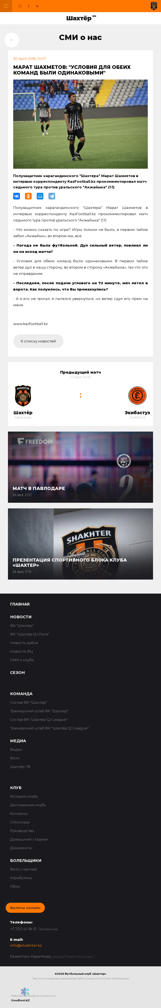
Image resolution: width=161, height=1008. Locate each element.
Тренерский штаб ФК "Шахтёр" (39, 711)
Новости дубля (24, 643)
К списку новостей (38, 341)
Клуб (16, 788)
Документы (21, 848)
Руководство (22, 831)
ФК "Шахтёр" (22, 626)
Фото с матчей (23, 869)
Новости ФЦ (21, 651)
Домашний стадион (29, 839)
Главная (20, 604)
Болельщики (25, 860)
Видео (16, 749)
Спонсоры (20, 822)
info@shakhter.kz (26, 945)
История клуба (24, 796)
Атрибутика (21, 878)
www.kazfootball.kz (30, 324)
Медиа (18, 741)
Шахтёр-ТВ (20, 767)
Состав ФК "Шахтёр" (28, 702)
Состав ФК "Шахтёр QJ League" (39, 719)
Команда (21, 694)
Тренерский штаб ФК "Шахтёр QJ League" (49, 728)
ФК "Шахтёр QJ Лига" (29, 634)
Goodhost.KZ (20, 1000)
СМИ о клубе (22, 660)
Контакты (19, 813)
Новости (20, 617)
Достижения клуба (28, 805)
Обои (15, 886)
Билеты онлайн (25, 908)
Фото (14, 758)
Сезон (17, 672)
